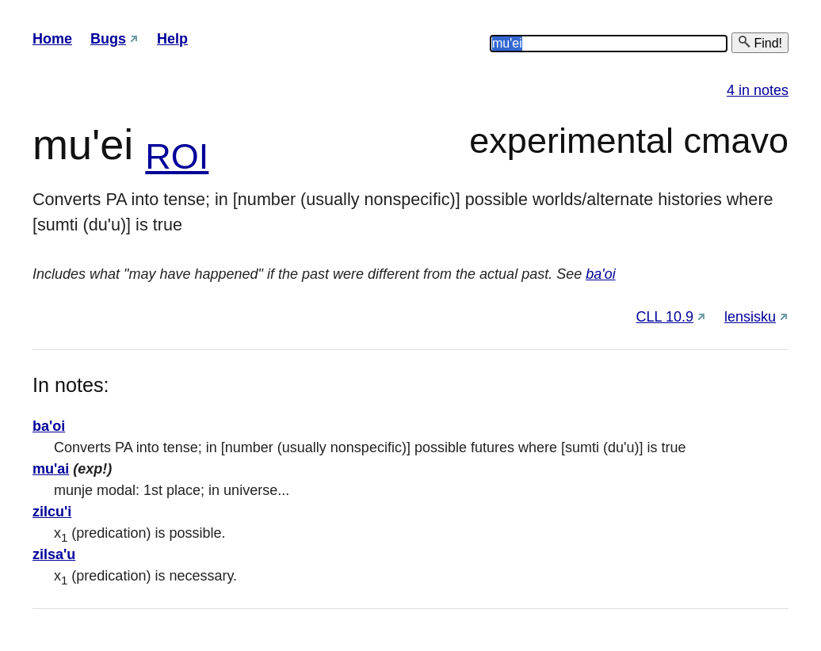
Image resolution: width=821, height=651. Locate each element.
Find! (760, 42)
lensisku (750, 317)
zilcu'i (51, 512)
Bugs (108, 39)
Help (172, 39)
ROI (176, 156)
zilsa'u (53, 554)
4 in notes (758, 90)
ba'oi (600, 274)
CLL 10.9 (664, 317)
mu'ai (50, 469)
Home (52, 39)
